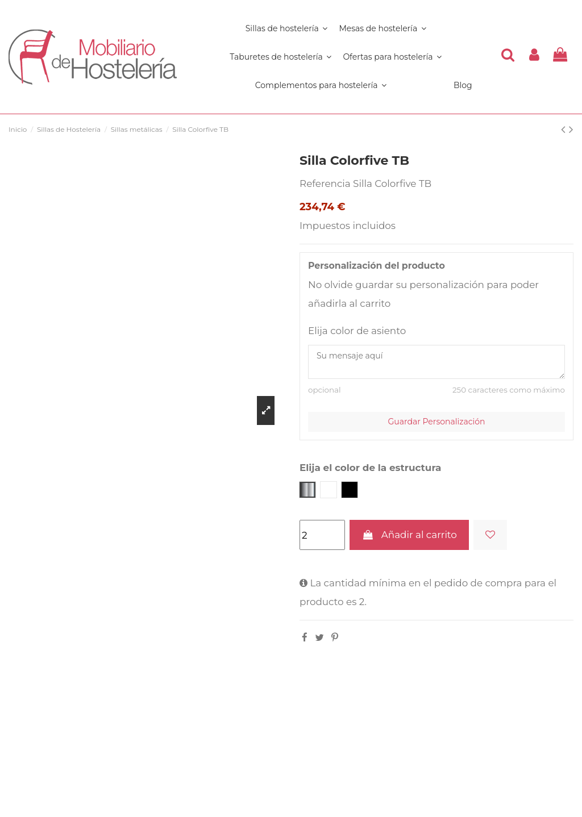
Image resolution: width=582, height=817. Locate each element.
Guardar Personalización (436, 421)
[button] (321, 85)
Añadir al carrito (408, 534)
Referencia (325, 183)
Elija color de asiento (357, 330)
